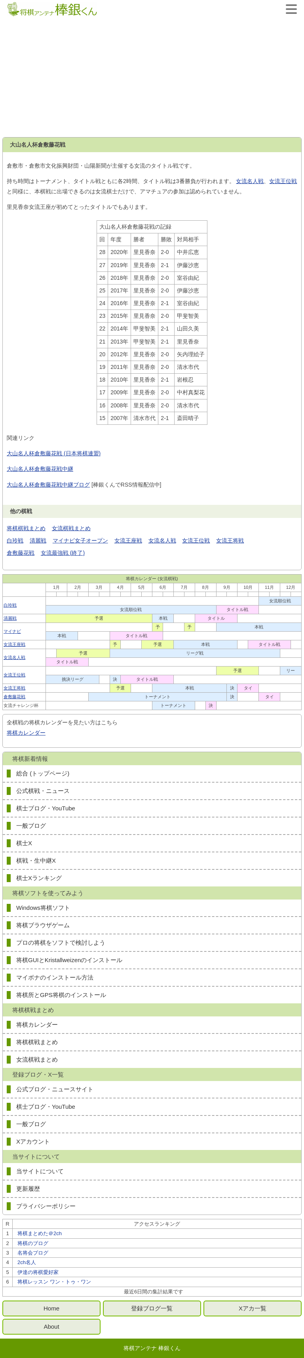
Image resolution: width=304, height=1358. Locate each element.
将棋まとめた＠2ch (39, 1233)
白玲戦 (15, 540)
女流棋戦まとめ (71, 528)
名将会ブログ (32, 1253)
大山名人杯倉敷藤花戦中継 (40, 469)
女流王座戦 (128, 540)
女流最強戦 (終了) (63, 553)
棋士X (24, 843)
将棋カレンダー (26, 733)
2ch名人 (26, 1262)
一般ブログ (31, 825)
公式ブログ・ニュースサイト (54, 1089)
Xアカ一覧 (252, 1308)
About (51, 1326)
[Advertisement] (152, 77)
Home (51, 1308)
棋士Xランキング (39, 878)
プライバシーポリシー (46, 1206)
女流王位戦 (283, 181)
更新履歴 (28, 1188)
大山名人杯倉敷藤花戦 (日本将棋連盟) (54, 453)
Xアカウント (33, 1141)
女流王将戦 (230, 540)
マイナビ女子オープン (80, 540)
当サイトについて (40, 1171)
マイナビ (12, 631)
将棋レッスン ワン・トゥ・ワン (54, 1282)
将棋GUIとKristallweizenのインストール (69, 960)
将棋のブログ (32, 1243)
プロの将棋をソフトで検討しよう (60, 942)
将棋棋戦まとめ (26, 528)
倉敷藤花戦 (20, 553)
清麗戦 (38, 540)
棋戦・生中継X (36, 860)
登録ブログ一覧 (152, 1308)
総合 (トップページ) (42, 773)
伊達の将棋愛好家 (38, 1272)
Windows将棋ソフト (43, 907)
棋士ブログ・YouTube (45, 808)
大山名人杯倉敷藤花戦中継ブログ (48, 484)
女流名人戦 (250, 181)
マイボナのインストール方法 (54, 977)
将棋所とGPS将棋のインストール (61, 994)
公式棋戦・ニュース (43, 790)
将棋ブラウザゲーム (43, 925)
